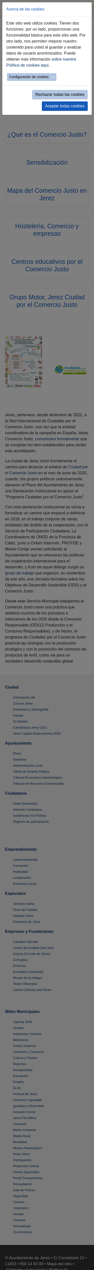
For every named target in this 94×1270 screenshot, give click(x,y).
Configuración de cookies (29, 77)
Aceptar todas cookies (64, 106)
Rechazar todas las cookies (59, 94)
